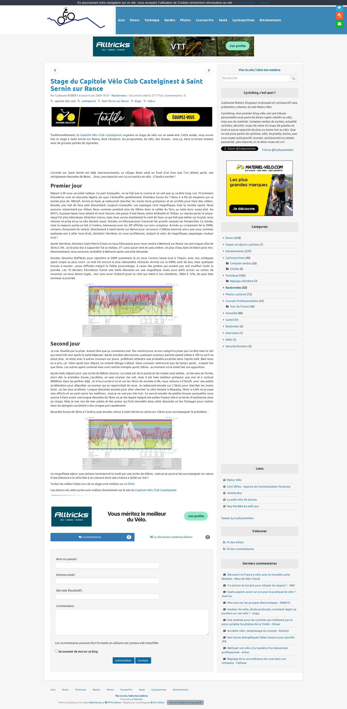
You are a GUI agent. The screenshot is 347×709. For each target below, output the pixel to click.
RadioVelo (232, 326)
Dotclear (138, 699)
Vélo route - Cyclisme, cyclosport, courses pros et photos (76, 20)
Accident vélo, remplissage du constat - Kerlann (258, 631)
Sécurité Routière (237, 346)
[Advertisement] (131, 157)
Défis (229, 340)
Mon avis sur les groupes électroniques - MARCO (258, 603)
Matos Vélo (234, 480)
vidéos (151, 101)
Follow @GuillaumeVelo (277, 150)
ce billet (129, 484)
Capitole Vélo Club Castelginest (101, 135)
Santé (229, 320)
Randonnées (119, 95)
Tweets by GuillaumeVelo (237, 518)
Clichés (234, 269)
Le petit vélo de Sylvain (242, 499)
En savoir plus (244, 2)
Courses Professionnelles (242, 301)
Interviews (232, 333)
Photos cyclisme (236, 294)
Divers (230, 238)
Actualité (231, 313)
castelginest (88, 101)
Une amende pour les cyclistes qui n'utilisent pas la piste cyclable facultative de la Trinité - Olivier (257, 622)
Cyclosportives (235, 258)
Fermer (265, 2)
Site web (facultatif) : (69, 590)
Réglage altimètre (241, 281)
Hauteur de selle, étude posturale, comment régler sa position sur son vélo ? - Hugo (259, 611)
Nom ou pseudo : (67, 559)
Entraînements (235, 251)
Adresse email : (66, 575)
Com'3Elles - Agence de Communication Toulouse (258, 486)
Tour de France (239, 306)
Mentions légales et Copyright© (185, 702)
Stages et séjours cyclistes (242, 244)
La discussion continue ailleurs (180, 537)
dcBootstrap (95, 702)
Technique (232, 275)
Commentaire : (65, 606)
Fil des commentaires (240, 549)
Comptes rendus (240, 263)
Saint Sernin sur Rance (115, 101)
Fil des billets (235, 542)
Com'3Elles (157, 702)
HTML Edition (113, 702)
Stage (138, 101)
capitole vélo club (65, 101)
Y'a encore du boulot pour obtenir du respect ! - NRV (261, 585)
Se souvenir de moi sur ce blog (78, 651)
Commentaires (105, 537)
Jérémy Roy (234, 493)
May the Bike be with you (243, 506)
